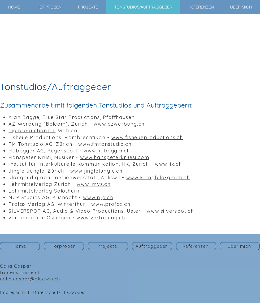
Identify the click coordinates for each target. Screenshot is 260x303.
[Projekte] (108, 246)
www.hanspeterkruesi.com (114, 157)
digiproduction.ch (31, 130)
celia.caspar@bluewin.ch (30, 278)
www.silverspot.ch (170, 211)
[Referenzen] (196, 246)
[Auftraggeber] (152, 246)
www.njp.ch (98, 197)
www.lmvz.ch (94, 184)
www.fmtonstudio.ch (104, 144)
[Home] (20, 246)
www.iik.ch (168, 164)
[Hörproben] (64, 246)
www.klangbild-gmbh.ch (158, 177)
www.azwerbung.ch (119, 124)
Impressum (12, 292)
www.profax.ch (110, 204)
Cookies (76, 292)
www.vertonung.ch (100, 218)
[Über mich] (240, 246)
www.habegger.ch (107, 151)
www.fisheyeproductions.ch (147, 137)
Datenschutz (47, 292)
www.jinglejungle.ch (96, 171)
